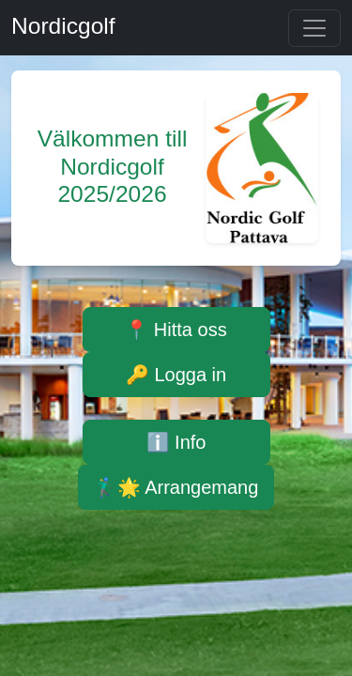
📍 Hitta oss (175, 329)
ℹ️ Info (176, 442)
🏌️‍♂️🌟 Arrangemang (176, 487)
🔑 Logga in (176, 374)
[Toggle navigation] (314, 28)
